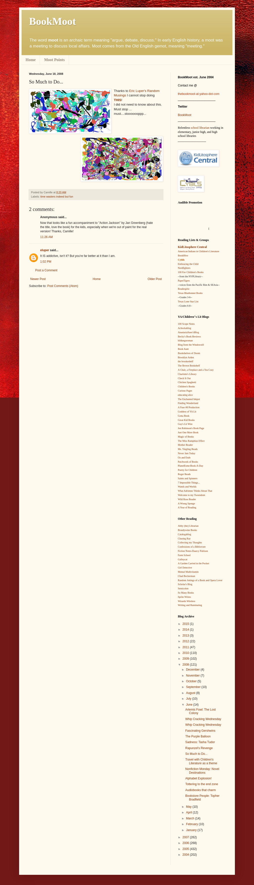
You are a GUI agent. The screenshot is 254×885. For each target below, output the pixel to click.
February (192, 824)
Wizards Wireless (186, 601)
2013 (186, 635)
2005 (186, 849)
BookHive (183, 255)
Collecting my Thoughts (190, 542)
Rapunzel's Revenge (199, 748)
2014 (186, 629)
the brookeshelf (185, 361)
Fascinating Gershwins (200, 730)
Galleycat (182, 559)
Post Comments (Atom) (62, 286)
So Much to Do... (196, 754)
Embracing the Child (188, 264)
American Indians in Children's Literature (198, 251)
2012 (186, 641)
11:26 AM (46, 237)
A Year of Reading (187, 507)
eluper (44, 250)
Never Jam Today (186, 453)
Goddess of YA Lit (187, 411)
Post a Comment (46, 270)
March (190, 818)
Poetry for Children (187, 470)
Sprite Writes (184, 597)
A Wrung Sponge (186, 503)
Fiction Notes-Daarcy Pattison (193, 551)
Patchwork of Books (188, 461)
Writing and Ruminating (190, 605)
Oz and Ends (184, 457)
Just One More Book (188, 432)
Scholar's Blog (185, 584)
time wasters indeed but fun (56, 196)
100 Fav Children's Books (191, 272)
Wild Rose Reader (187, 499)
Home (31, 60)
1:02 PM (45, 261)
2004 (186, 854)
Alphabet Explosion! (198, 778)
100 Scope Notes (186, 323)
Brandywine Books (187, 530)
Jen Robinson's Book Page (191, 428)
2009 (186, 658)
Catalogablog (184, 534)
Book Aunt (183, 349)
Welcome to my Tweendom (191, 495)
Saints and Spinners (187, 478)
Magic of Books (186, 436)
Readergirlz (183, 288)
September (193, 687)
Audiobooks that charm (200, 790)
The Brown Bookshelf (189, 365)
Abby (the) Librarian (188, 525)
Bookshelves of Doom (189, 353)
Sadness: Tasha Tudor (200, 742)
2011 (186, 647)
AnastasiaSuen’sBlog (188, 332)
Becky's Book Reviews (189, 336)
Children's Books (186, 386)
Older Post (155, 279)
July (189, 698)
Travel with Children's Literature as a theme (201, 761)
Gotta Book (183, 415)
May (189, 806)
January (191, 830)
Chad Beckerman (186, 576)
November (193, 675)
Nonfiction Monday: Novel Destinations (202, 770)
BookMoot (184, 115)
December (193, 669)
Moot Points (54, 60)
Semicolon (183, 588)
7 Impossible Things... (189, 482)
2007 (186, 837)
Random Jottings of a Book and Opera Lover (200, 580)
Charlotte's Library (187, 374)
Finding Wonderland (188, 403)
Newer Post (38, 279)
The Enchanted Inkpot (189, 399)
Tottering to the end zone (201, 784)
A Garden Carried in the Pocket (193, 563)
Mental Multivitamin (188, 571)
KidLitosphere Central (192, 247)
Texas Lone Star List (188, 301)
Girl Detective (185, 567)
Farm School (184, 555)
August (191, 693)
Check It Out (184, 378)
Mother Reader (185, 444)
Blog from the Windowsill (191, 344)
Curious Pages (185, 390)
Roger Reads (184, 474)
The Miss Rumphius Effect (191, 441)
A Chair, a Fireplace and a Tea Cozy (196, 369)
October (191, 681)
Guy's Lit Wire (185, 424)
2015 (186, 624)
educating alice (185, 395)
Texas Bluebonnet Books (190, 293)
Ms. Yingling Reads (187, 449)
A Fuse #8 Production (188, 407)
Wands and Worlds (187, 486)
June (189, 704)
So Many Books (186, 592)
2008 (186, 664)
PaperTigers (184, 280)
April (189, 812)
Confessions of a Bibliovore (192, 546)
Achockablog (184, 328)
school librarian (200, 127)
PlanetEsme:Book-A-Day (190, 465)
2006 (186, 843)
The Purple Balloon (198, 736)
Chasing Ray (184, 538)
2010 (186, 653)
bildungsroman (185, 340)
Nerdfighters (184, 268)
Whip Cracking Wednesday (203, 719)
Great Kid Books (186, 420)
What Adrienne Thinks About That (195, 490)
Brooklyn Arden (186, 357)
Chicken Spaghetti (187, 382)
